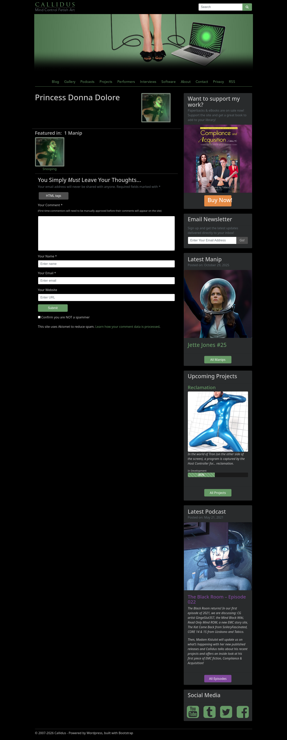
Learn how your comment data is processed (127, 326)
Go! (242, 240)
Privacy (218, 82)
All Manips (218, 359)
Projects (106, 82)
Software (168, 82)
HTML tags (53, 195)
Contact (202, 82)
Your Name (46, 256)
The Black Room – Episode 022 (217, 599)
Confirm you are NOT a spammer (64, 317)
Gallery (69, 82)
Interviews (148, 82)
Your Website (47, 290)
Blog (55, 82)
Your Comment (49, 205)
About (186, 82)
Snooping (50, 169)
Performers (126, 82)
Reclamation (202, 387)
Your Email (46, 273)
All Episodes (218, 678)
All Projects (218, 493)
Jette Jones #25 (207, 344)
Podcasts (87, 82)
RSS (232, 82)
